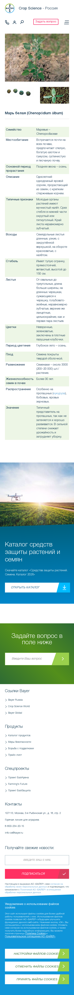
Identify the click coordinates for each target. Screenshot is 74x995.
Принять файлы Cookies (37, 979)
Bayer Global (15, 713)
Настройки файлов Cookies (37, 953)
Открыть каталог (25, 587)
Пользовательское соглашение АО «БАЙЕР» (30, 936)
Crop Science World (19, 706)
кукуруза (59, 393)
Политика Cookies (35, 933)
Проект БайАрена (18, 778)
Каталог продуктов (19, 735)
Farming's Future (17, 784)
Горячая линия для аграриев (37, 824)
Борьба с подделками (21, 748)
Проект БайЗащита (19, 791)
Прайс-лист (15, 755)
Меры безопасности (19, 742)
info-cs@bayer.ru (14, 833)
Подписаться (33, 873)
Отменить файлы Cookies (37, 966)
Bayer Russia (15, 700)
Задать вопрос (45, 21)
